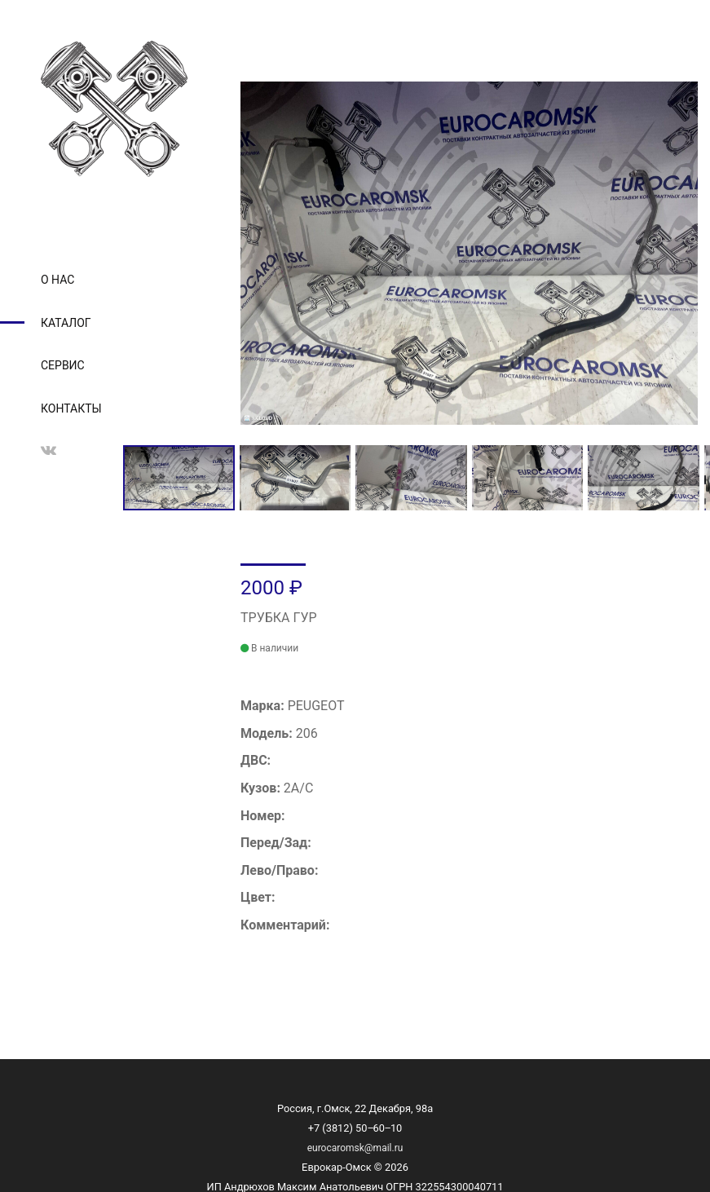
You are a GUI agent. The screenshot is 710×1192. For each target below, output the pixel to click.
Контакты (71, 408)
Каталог (66, 322)
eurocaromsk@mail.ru (355, 1148)
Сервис (63, 365)
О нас (57, 279)
